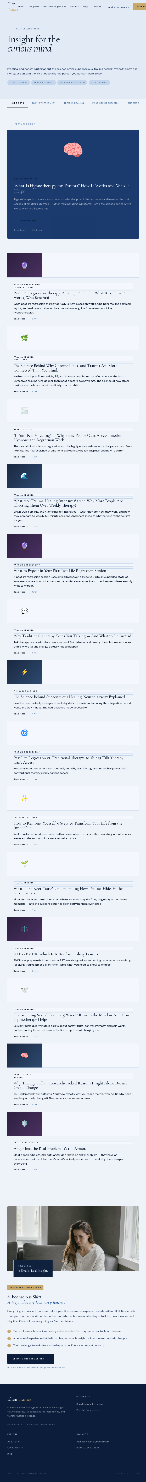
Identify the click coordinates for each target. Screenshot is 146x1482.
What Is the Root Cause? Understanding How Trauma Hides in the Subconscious (68, 891)
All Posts (18, 103)
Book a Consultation (87, 1447)
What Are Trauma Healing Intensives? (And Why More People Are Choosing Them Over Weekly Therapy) (68, 503)
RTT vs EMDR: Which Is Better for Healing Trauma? (56, 954)
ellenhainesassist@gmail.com (92, 1441)
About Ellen (13, 1441)
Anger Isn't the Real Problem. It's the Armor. (50, 1148)
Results (74, 6)
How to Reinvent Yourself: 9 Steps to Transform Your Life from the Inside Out (68, 825)
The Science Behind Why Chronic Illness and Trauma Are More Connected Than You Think (65, 368)
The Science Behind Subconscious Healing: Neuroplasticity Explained (69, 696)
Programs (34, 6)
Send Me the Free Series (28, 1359)
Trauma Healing (74, 103)
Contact (96, 6)
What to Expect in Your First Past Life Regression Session (60, 570)
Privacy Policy (121, 1473)
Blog (85, 6)
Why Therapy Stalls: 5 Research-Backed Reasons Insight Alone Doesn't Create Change (70, 1085)
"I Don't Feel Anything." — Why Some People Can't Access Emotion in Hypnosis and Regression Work (70, 437)
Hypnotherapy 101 (43, 103)
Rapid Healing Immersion (90, 1403)
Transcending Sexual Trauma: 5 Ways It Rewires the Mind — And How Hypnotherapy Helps (72, 1017)
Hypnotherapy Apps (117, 7)
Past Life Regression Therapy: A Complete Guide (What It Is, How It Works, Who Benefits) (69, 295)
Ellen (12, 7)
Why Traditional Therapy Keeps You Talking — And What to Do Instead (72, 635)
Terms (136, 1473)
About (21, 6)
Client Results (15, 1447)
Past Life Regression (54, 6)
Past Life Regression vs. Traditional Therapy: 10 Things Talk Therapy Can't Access (68, 760)
